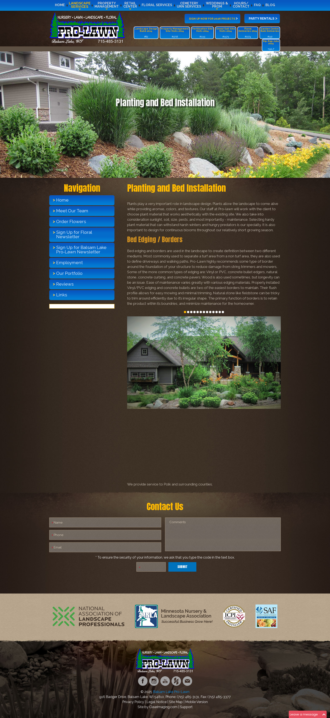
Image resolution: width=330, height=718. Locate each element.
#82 (146, 33)
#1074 (247, 33)
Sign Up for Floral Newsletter (74, 234)
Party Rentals (263, 18)
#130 (270, 33)
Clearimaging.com (163, 707)
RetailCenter (130, 4)
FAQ (257, 5)
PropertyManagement (106, 4)
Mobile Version (196, 702)
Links (61, 294)
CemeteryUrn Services (189, 4)
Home (60, 5)
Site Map (176, 702)
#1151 (202, 33)
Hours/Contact (241, 4)
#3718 (175, 33)
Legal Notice (156, 702)
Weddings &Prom (217, 4)
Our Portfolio (69, 273)
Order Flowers (71, 221)
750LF (271, 45)
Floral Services (157, 5)
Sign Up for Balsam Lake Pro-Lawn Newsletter (81, 249)
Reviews (65, 284)
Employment (69, 262)
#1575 (225, 33)
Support (186, 707)
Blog (270, 5)
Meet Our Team (72, 210)
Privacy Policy (133, 702)
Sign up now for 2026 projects (213, 18)
